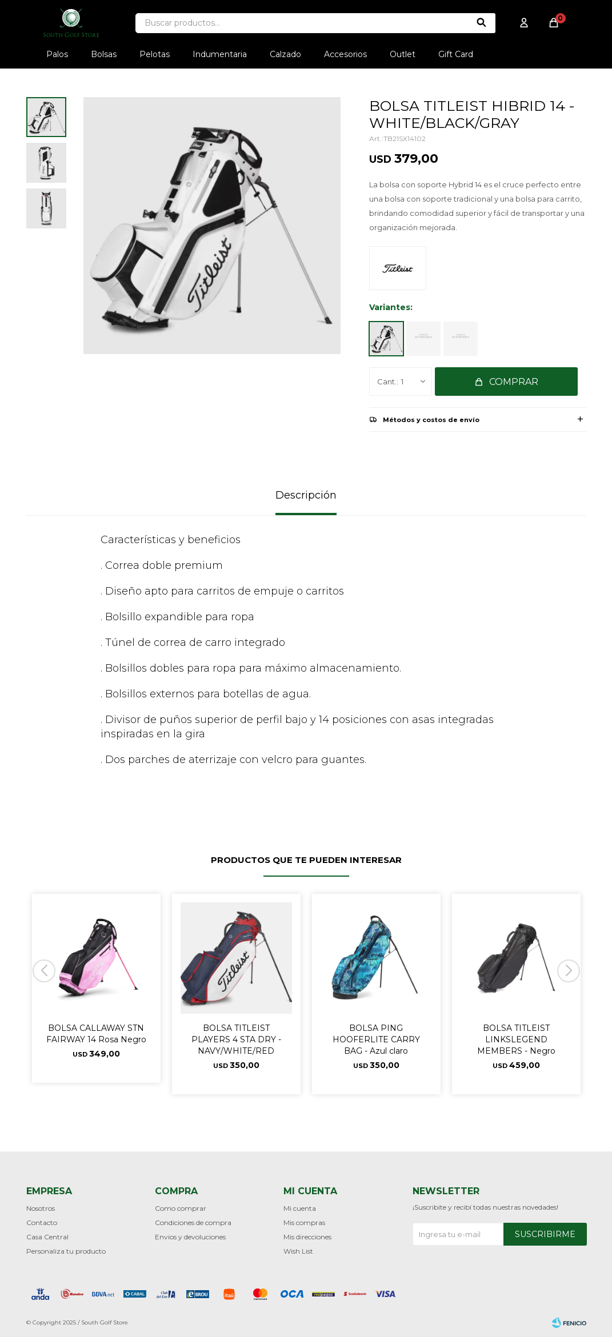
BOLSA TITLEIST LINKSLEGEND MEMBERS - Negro (516, 1039)
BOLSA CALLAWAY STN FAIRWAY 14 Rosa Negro (96, 1034)
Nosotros (40, 1208)
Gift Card (455, 54)
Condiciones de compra (193, 1222)
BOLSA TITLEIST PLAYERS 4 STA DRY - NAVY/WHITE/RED (236, 1039)
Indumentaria (220, 54)
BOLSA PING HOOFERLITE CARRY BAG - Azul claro (376, 1039)
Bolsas (104, 54)
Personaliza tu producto (66, 1251)
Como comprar (180, 1208)
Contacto (41, 1222)
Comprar (513, 381)
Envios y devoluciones (190, 1236)
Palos (57, 54)
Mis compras (304, 1222)
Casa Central (47, 1236)
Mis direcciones (307, 1236)
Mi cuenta (299, 1208)
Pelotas (154, 54)
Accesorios (345, 54)
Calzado (285, 54)
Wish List (298, 1251)
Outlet (402, 54)
